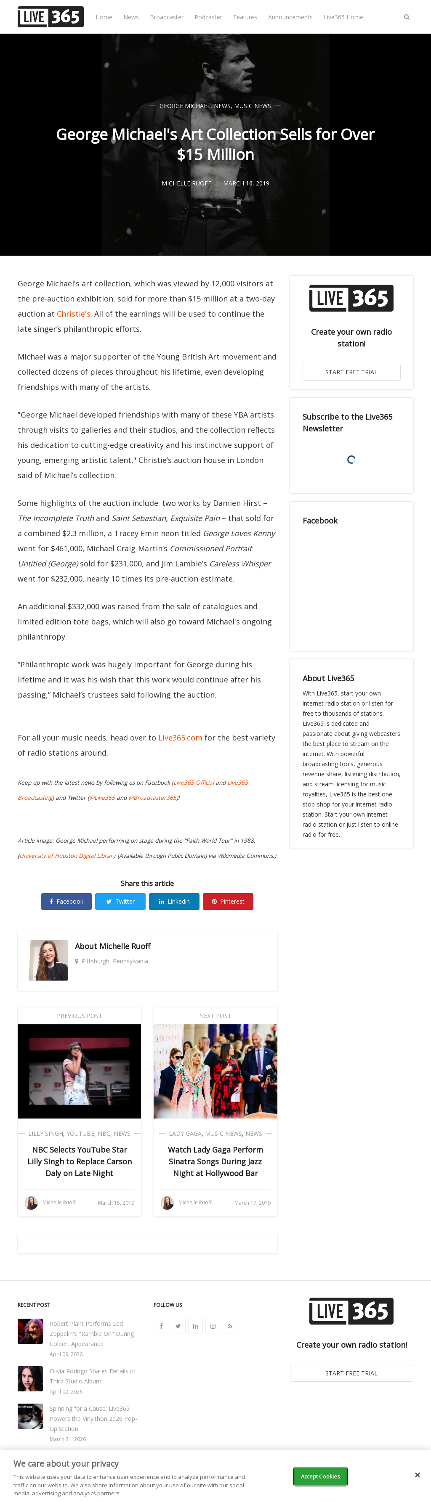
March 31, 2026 (68, 1439)
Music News (252, 106)
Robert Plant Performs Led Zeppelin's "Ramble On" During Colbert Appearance (92, 1334)
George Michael (185, 106)
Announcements (290, 17)
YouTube (80, 1133)
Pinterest (228, 901)
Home (104, 17)
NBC (104, 1133)
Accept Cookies (321, 1476)
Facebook (66, 901)
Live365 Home (343, 17)
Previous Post (79, 1016)
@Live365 (102, 797)
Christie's (73, 314)
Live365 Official (193, 782)
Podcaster (208, 17)
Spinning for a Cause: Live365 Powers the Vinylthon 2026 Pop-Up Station (93, 1418)
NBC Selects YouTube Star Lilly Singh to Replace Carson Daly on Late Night (79, 1161)
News (131, 17)
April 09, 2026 (66, 1354)
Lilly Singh (45, 1133)
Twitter (120, 901)
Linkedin (174, 901)
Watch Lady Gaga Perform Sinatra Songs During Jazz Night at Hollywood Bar (215, 1161)
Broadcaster (167, 17)
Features (245, 17)
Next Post (215, 1016)
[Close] (417, 1475)
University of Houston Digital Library (67, 855)
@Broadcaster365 (152, 797)
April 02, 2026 (66, 1391)
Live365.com (180, 737)
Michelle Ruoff (124, 946)
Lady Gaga (185, 1133)
